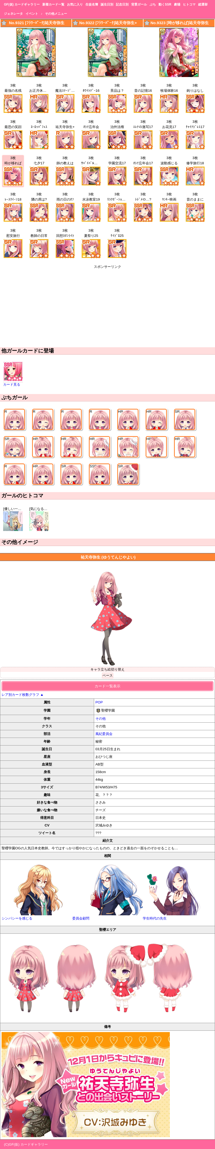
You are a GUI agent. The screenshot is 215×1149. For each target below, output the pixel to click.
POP (99, 702)
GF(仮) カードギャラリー (22, 4)
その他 (100, 719)
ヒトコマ (189, 4)
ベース (108, 675)
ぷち (153, 4)
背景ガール (139, 4)
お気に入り (75, 4)
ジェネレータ (13, 14)
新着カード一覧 (53, 4)
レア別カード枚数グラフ (23, 695)
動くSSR (164, 4)
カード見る (11, 384)
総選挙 (203, 4)
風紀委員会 (103, 734)
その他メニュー (56, 14)
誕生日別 (107, 4)
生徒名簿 (91, 4)
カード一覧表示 (107, 686)
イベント (31, 14)
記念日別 (122, 4)
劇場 (177, 4)
